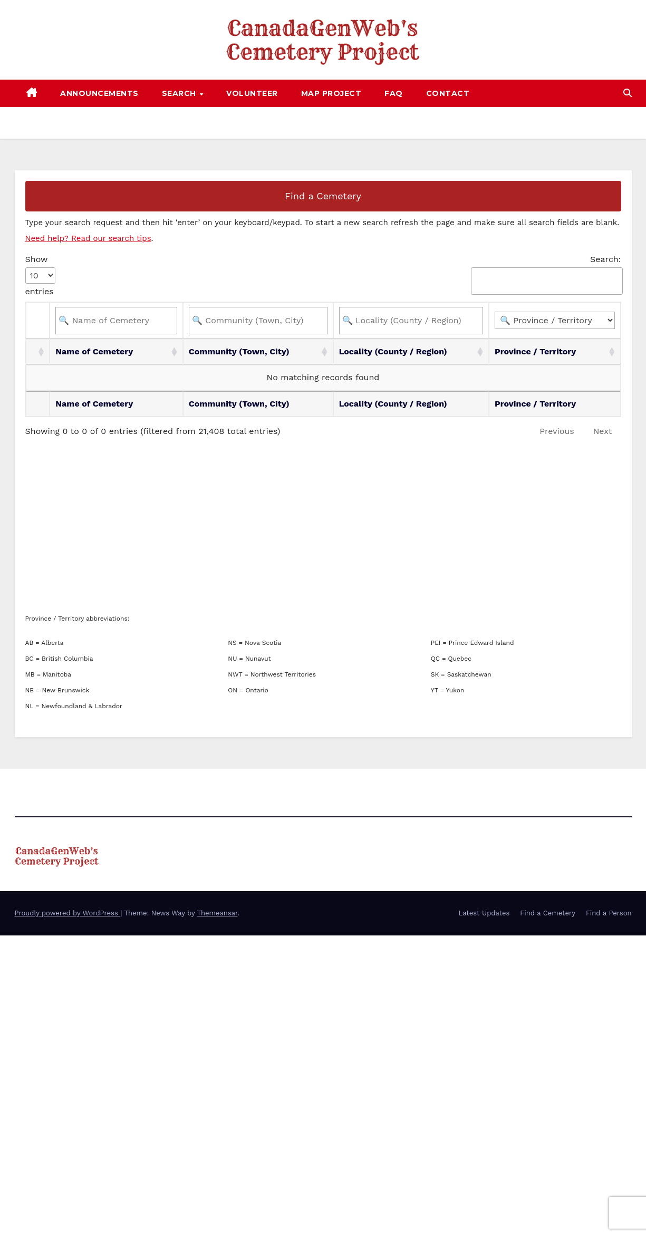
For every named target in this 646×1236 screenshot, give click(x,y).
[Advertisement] (323, 526)
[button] (627, 93)
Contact (448, 93)
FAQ (393, 93)
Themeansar (217, 913)
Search (180, 93)
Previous (556, 431)
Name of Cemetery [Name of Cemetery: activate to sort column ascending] (94, 351)
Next (602, 431)
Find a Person (609, 913)
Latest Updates (483, 913)
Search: (546, 274)
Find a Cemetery (323, 195)
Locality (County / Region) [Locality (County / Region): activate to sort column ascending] (393, 351)
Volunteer (252, 93)
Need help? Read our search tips (88, 238)
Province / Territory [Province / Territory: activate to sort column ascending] (535, 351)
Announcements (99, 93)
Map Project (331, 93)
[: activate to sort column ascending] (38, 351)
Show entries (40, 275)
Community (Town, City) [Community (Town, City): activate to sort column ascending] (239, 351)
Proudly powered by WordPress (68, 913)
